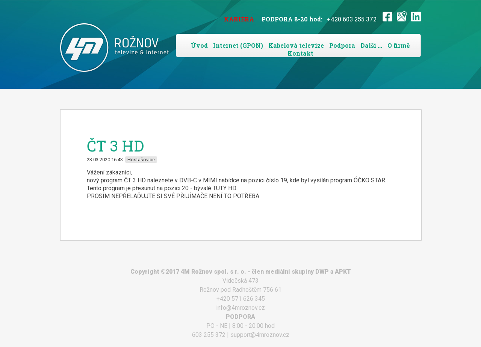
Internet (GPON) (238, 45)
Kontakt (300, 53)
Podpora (342, 45)
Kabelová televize (296, 45)
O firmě (398, 45)
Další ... (371, 45)
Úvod (199, 45)
